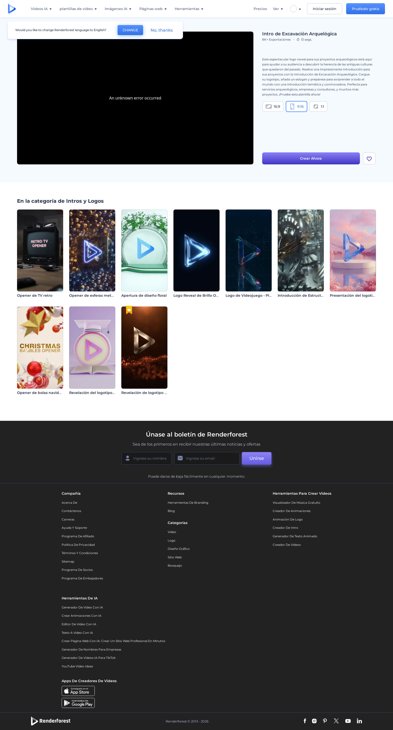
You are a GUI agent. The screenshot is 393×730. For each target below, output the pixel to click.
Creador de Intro (285, 528)
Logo (171, 540)
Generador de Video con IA (82, 607)
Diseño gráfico (179, 549)
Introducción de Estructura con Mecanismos (318, 295)
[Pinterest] (325, 721)
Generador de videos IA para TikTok (89, 658)
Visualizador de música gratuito (296, 502)
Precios (260, 9)
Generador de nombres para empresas (91, 649)
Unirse (256, 458)
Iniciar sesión (324, 9)
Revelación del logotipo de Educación (103, 392)
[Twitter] (336, 721)
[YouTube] (348, 721)
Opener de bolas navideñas (42, 392)
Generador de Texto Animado (295, 536)
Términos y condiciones (80, 553)
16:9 (273, 106)
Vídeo (172, 532)
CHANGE (130, 30)
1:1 (318, 106)
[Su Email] (206, 458)
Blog (171, 511)
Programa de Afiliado (78, 536)
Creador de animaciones (292, 511)
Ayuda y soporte (74, 528)
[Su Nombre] (147, 458)
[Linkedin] (359, 721)
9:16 (296, 106)
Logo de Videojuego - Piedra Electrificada (263, 295)
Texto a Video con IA (77, 633)
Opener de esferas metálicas (95, 295)
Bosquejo (175, 565)
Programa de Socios (77, 570)
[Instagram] (314, 721)
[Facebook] (305, 721)
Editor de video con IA (79, 624)
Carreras (68, 519)
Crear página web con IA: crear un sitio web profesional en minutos (113, 641)
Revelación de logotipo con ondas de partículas (165, 392)
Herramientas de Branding (188, 502)
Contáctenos (71, 511)
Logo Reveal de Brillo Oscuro (199, 295)
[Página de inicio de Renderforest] (12, 9)
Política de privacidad (78, 545)
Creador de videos (287, 545)
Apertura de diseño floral (144, 295)
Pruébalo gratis (365, 9)
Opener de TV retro (34, 295)
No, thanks (162, 30)
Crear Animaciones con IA (82, 615)
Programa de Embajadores (82, 578)
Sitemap (68, 561)
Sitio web (175, 557)
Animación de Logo (288, 519)
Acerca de (69, 502)
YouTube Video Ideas (77, 666)
